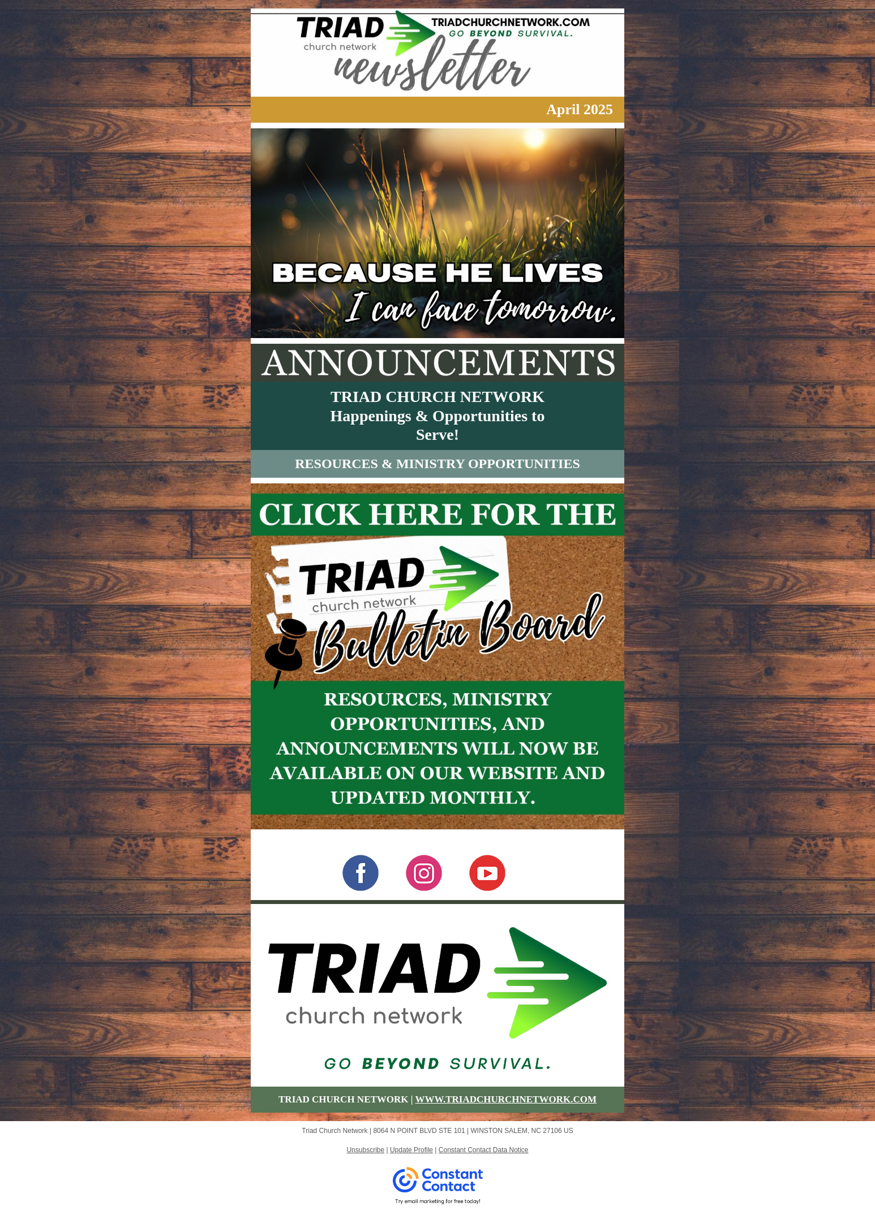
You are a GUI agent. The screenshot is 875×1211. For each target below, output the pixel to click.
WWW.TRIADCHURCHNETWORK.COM (506, 1099)
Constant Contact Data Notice (484, 1150)
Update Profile (411, 1150)
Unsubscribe (365, 1150)
